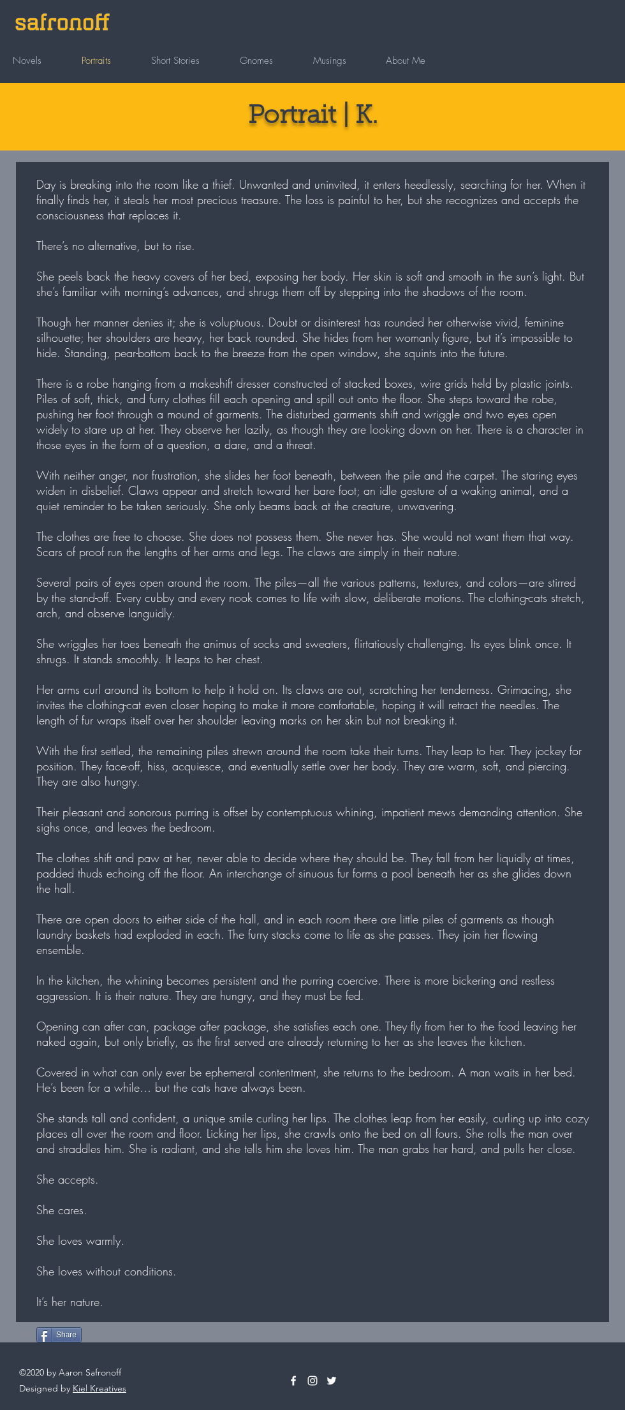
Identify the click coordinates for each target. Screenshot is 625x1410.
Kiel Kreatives (99, 1388)
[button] (40, 60)
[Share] (59, 1334)
